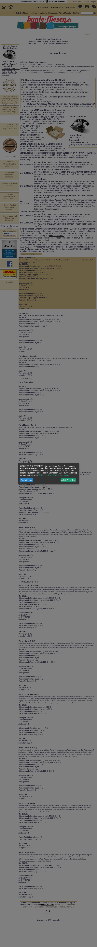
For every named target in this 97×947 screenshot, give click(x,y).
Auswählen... (26, 480)
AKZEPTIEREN (68, 480)
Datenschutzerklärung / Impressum (54, 475)
